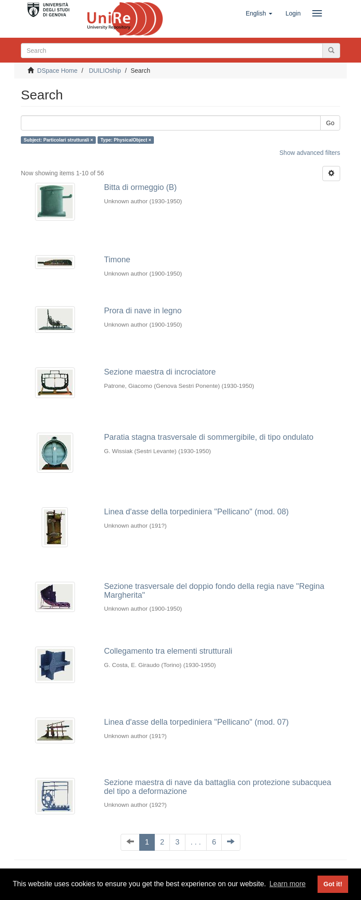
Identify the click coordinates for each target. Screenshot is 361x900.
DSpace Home (57, 70)
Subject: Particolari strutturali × (58, 139)
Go (330, 122)
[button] (259, 13)
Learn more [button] (287, 884)
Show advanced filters (309, 152)
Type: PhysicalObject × (125, 139)
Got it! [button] (332, 884)
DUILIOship (105, 70)
